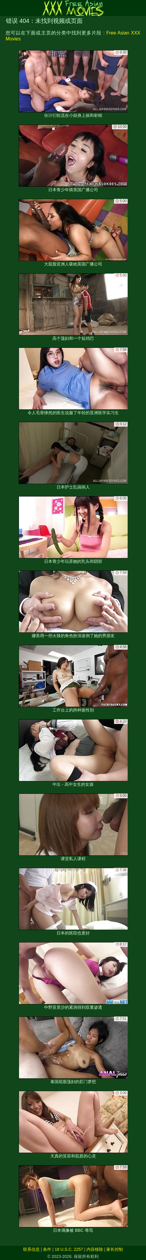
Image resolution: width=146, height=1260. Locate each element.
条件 (47, 1249)
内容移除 (94, 1249)
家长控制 (114, 1249)
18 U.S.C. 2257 (69, 1249)
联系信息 (31, 1249)
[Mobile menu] (5, 8)
